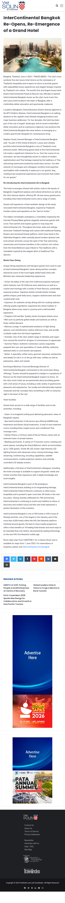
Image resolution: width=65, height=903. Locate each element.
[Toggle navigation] (60, 5)
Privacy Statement (32, 834)
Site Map (28, 850)
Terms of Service (31, 831)
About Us (28, 828)
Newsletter (29, 840)
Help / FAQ (28, 846)
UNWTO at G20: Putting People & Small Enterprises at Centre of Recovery (16, 588)
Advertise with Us (31, 843)
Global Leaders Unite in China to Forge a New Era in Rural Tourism (46, 588)
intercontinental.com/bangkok (36, 547)
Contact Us (29, 825)
